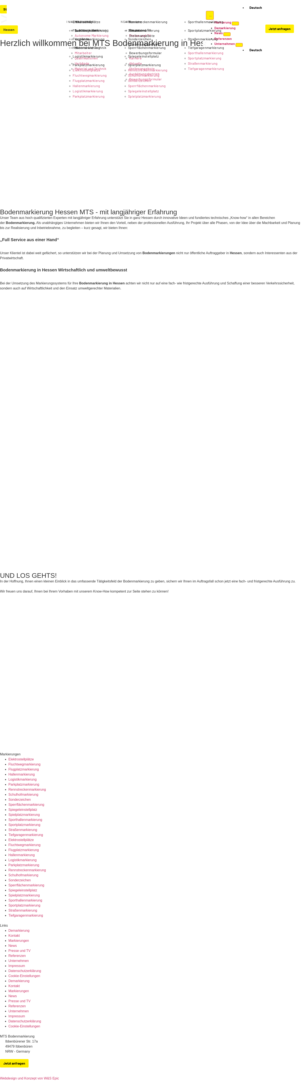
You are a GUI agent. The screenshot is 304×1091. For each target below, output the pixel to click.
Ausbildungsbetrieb (144, 44)
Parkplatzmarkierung (89, 96)
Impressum (16, 966)
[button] (254, 29)
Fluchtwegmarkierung (24, 764)
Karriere (135, 22)
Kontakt (14, 935)
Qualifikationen (86, 30)
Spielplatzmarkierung (144, 96)
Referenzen (17, 956)
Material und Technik (90, 48)
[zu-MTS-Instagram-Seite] (301, 1069)
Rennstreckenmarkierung (27, 789)
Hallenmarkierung (21, 774)
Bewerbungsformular (145, 53)
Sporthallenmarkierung (25, 820)
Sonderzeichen (19, 799)
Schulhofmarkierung (23, 794)
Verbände (82, 39)
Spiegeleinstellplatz (143, 91)
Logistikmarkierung (88, 91)
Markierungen (18, 940)
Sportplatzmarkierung (24, 825)
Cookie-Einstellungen (24, 976)
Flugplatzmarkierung (23, 769)
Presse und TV (19, 950)
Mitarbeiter (83, 22)
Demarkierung (18, 930)
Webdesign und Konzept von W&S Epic (29, 1078)
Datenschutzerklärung (24, 971)
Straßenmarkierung (22, 830)
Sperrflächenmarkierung (26, 804)
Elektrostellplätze (21, 759)
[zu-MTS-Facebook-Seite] (292, 1069)
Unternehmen (18, 961)
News (12, 945)
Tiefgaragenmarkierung (25, 835)
